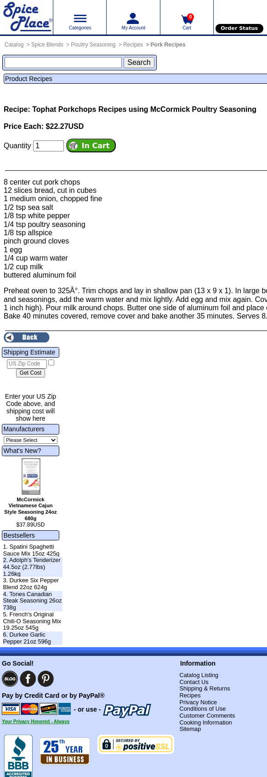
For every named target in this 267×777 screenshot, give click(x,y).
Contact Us (193, 681)
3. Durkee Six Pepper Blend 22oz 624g (31, 584)
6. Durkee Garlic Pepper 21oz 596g (27, 638)
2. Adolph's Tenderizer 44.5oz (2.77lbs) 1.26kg (31, 567)
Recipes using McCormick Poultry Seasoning (177, 109)
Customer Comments (207, 715)
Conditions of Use (202, 708)
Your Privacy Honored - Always (35, 721)
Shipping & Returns (204, 688)
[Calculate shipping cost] (30, 373)
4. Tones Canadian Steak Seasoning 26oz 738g (32, 601)
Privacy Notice (198, 702)
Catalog (14, 44)
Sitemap (190, 728)
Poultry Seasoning (93, 44)
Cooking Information (205, 722)
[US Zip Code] (27, 364)
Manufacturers (23, 429)
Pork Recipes (168, 44)
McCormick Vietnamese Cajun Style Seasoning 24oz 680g (30, 509)
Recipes (133, 44)
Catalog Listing (198, 675)
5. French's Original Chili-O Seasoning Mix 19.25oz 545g (32, 621)
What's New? (22, 450)
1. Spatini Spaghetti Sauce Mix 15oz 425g (31, 550)
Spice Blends (47, 44)
